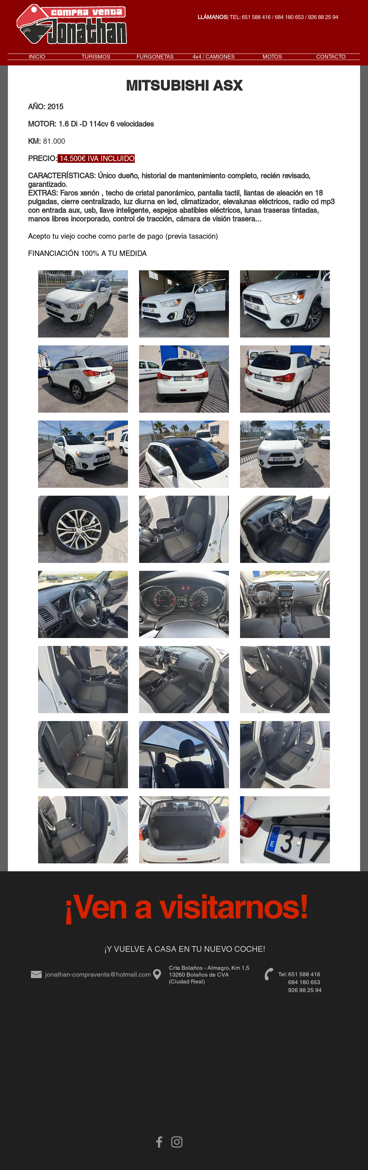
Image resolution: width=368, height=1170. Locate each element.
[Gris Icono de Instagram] (176, 1142)
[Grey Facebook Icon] (159, 1142)
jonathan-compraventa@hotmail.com (98, 974)
